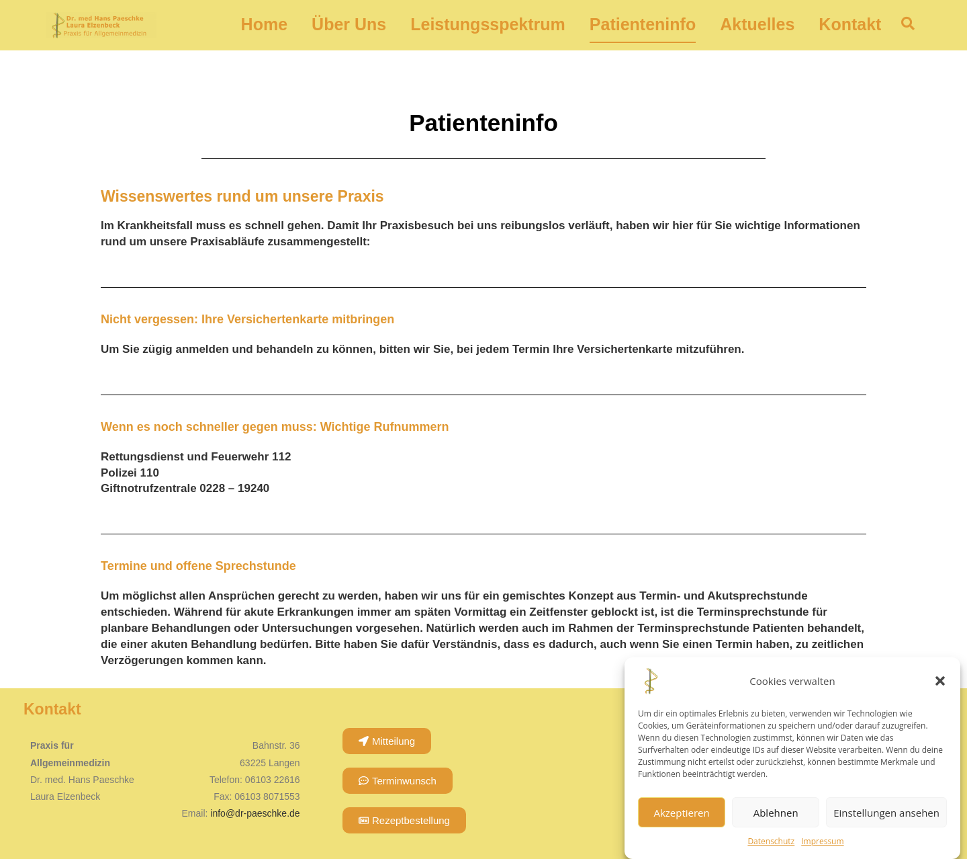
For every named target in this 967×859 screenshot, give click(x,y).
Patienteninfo (643, 24)
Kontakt (850, 24)
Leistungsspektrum (487, 24)
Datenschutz (770, 841)
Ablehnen (775, 812)
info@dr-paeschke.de (255, 813)
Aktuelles (757, 24)
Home (264, 24)
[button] (940, 681)
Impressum (822, 841)
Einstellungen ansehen (886, 812)
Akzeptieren (681, 812)
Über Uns (349, 24)
